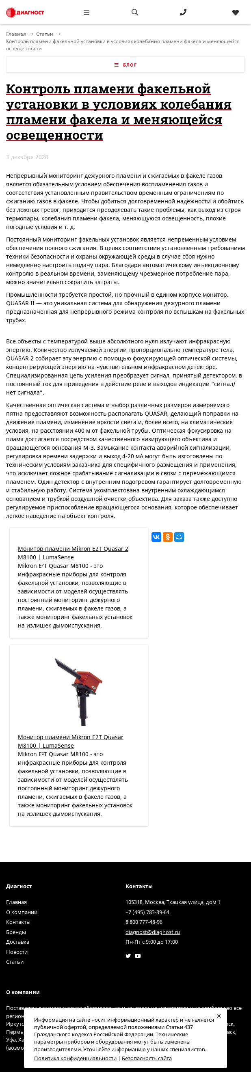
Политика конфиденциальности (75, 1058)
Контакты (18, 921)
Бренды (16, 932)
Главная (16, 902)
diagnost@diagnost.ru (153, 932)
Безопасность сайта (147, 1058)
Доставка (17, 941)
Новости (17, 952)
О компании (21, 912)
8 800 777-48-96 (144, 921)
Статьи (44, 33)
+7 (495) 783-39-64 (147, 912)
